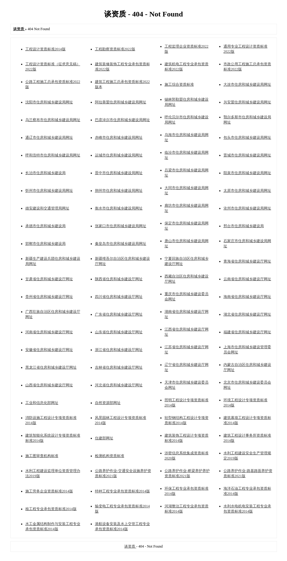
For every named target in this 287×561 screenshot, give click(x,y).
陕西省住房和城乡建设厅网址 (119, 279)
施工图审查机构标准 (41, 456)
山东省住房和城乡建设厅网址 (119, 332)
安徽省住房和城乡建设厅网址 (49, 350)
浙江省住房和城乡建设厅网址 (119, 350)
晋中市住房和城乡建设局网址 (119, 173)
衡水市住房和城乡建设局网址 (119, 208)
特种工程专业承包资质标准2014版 (122, 491)
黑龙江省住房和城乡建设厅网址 (51, 367)
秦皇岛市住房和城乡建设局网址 (120, 243)
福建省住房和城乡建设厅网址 (247, 332)
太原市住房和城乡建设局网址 (247, 190)
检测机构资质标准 (109, 456)
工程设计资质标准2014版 (45, 49)
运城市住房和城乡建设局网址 (119, 155)
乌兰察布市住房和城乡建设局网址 (52, 120)
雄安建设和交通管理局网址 (47, 208)
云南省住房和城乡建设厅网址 (247, 279)
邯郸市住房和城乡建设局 (45, 243)
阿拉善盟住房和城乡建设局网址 (120, 102)
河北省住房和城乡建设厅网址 (119, 385)
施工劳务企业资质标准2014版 (49, 491)
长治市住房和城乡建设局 (45, 173)
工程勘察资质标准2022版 (115, 49)
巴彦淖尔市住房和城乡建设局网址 (122, 120)
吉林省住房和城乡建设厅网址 (119, 367)
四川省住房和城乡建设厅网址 (119, 297)
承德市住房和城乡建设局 (45, 226)
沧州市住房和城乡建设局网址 (247, 208)
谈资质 (130, 546)
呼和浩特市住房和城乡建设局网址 (52, 155)
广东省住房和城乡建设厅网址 (119, 314)
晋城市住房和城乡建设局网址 (247, 155)
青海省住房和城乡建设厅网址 (247, 261)
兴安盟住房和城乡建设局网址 (247, 102)
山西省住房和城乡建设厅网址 (49, 385)
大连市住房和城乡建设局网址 (247, 84)
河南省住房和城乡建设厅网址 (49, 332)
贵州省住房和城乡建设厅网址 (49, 297)
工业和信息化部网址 (41, 403)
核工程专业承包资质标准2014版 (51, 509)
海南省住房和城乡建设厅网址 (247, 297)
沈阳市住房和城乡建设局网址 (49, 102)
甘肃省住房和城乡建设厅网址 (49, 279)
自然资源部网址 (108, 403)
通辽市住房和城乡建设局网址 (49, 137)
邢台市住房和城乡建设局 (243, 226)
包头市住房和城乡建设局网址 (247, 137)
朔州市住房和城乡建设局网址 (119, 190)
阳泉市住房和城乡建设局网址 (247, 173)
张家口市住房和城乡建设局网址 (120, 226)
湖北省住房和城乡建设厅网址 (247, 314)
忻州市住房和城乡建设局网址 (49, 190)
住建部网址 (104, 438)
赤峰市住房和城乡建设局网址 (119, 137)
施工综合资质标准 (179, 84)
